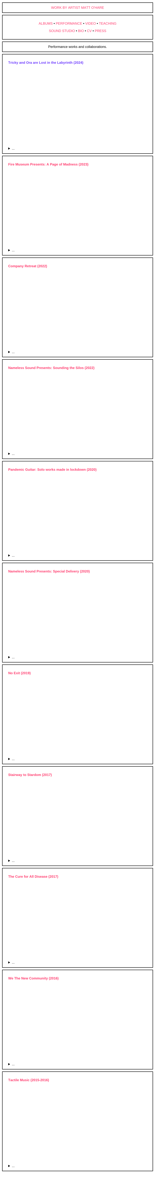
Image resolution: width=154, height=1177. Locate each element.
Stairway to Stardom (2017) (30, 775)
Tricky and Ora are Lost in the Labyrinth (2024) (45, 62)
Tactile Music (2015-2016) (28, 1080)
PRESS (100, 31)
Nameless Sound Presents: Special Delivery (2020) (49, 571)
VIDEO (90, 23)
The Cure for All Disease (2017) (33, 876)
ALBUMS (46, 23)
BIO (81, 31)
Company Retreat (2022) (27, 266)
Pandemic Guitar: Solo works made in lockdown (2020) (52, 469)
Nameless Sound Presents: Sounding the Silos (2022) (51, 368)
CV (89, 31)
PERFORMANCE (69, 23)
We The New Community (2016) (33, 978)
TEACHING (107, 23)
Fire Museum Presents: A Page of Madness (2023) (48, 164)
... (13, 148)
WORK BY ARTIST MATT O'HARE (77, 7)
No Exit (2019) (19, 673)
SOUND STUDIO (62, 31)
